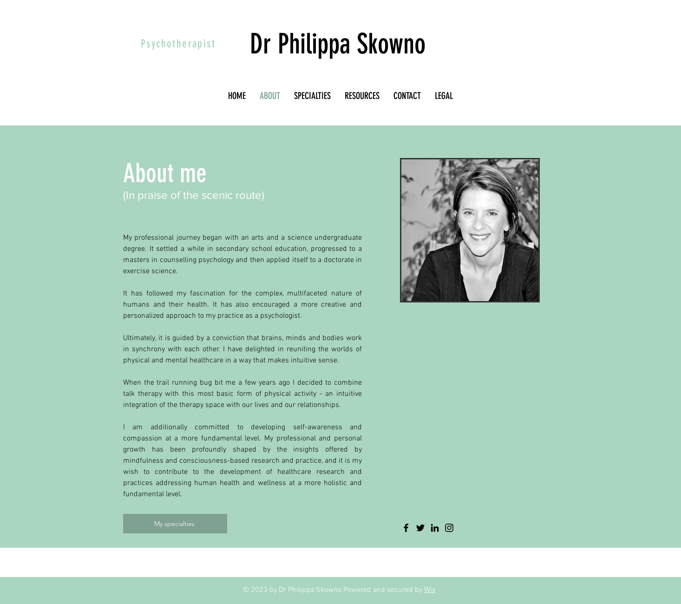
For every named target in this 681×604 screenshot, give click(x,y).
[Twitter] (420, 527)
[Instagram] (449, 527)
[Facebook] (406, 527)
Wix (429, 590)
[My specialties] (175, 523)
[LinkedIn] (434, 527)
